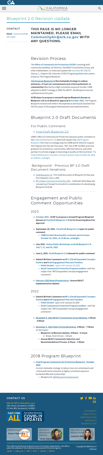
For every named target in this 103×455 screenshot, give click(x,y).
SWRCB (52, 451)
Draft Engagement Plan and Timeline (65, 262)
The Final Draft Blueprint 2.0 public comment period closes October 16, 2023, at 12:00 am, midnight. (63, 155)
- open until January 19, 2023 (67, 265)
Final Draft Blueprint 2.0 (45, 139)
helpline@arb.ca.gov (27, 403)
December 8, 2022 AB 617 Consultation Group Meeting (61, 317)
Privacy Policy (90, 414)
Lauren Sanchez (80, 436)
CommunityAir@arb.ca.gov (55, 37)
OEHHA (43, 451)
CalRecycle (19, 451)
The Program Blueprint (42, 81)
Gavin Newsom (16, 433)
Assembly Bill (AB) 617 (81, 70)
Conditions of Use (88, 417)
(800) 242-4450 (12, 403)
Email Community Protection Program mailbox (63, 268)
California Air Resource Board (52, 8)
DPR (28, 451)
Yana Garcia (46, 438)
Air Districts (91, 420)
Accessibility (91, 411)
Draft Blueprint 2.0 (44, 175)
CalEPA (9, 451)
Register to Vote (89, 423)
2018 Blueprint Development (66, 377)
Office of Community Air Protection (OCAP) (55, 64)
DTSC (35, 451)
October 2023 (77, 100)
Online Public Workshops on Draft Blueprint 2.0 (68, 244)
